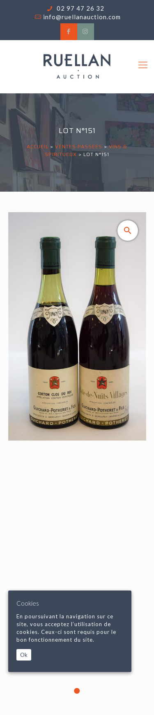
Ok (24, 655)
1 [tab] (77, 691)
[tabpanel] (77, 462)
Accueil (37, 146)
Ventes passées (78, 146)
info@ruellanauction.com (82, 16)
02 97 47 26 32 (79, 8)
